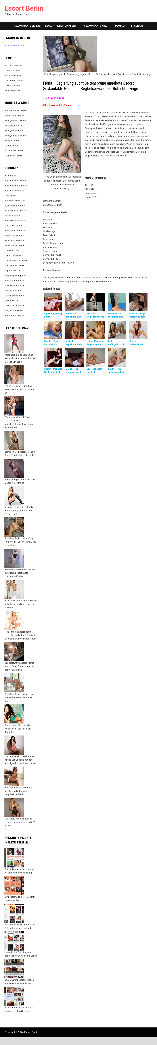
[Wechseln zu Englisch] (137, 26)
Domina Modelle (12, 70)
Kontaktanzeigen (13, 255)
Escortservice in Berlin (15, 210)
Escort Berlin (23, 8)
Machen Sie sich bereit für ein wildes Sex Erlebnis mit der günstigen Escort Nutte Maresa (20, 760)
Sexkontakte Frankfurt (60, 25)
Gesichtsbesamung (14, 80)
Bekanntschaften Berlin (16, 185)
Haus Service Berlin (14, 235)
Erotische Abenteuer (14, 200)
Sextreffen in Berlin (14, 305)
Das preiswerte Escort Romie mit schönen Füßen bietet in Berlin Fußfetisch (19, 666)
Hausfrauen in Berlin (14, 115)
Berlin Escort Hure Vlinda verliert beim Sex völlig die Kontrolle (17, 728)
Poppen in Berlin (12, 270)
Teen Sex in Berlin (13, 155)
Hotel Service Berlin (14, 245)
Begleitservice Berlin (14, 190)
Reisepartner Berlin (14, 280)
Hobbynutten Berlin (14, 130)
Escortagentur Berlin (14, 205)
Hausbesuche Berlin (14, 230)
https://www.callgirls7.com (57, 105)
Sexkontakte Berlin (27, 25)
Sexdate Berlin (11, 300)
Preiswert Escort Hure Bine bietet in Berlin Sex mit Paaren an (19, 389)
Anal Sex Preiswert (14, 65)
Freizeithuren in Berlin (15, 110)
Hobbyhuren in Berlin (15, 120)
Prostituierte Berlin (13, 150)
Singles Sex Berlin (13, 310)
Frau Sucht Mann (13, 225)
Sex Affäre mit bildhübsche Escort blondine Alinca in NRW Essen (19, 822)
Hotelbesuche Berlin (14, 240)
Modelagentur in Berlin (15, 260)
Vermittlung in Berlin (14, 315)
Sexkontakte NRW (95, 25)
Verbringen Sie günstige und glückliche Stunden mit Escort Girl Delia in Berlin (19, 358)
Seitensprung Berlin (14, 295)
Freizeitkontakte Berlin (15, 220)
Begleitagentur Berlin (15, 180)
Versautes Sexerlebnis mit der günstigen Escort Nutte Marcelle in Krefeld (19, 573)
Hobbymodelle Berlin (15, 135)
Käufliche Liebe (12, 250)
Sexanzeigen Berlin (14, 285)
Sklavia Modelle (12, 90)
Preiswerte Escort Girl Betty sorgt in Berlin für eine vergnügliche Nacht (18, 791)
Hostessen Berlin (13, 125)
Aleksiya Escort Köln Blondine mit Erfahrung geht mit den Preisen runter (19, 511)
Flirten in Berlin (12, 215)
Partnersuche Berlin (14, 265)
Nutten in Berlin (12, 145)
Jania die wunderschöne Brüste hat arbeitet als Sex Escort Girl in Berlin (20, 604)
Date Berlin (10, 195)
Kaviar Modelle (12, 85)
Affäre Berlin (10, 175)
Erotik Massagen (12, 75)
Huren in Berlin (11, 140)
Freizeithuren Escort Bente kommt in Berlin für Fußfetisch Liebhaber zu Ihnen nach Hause (20, 635)
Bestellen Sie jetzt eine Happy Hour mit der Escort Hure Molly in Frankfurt (20, 542)
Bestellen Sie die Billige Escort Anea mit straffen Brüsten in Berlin (19, 697)
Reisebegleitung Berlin (15, 275)
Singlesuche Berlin (13, 290)
